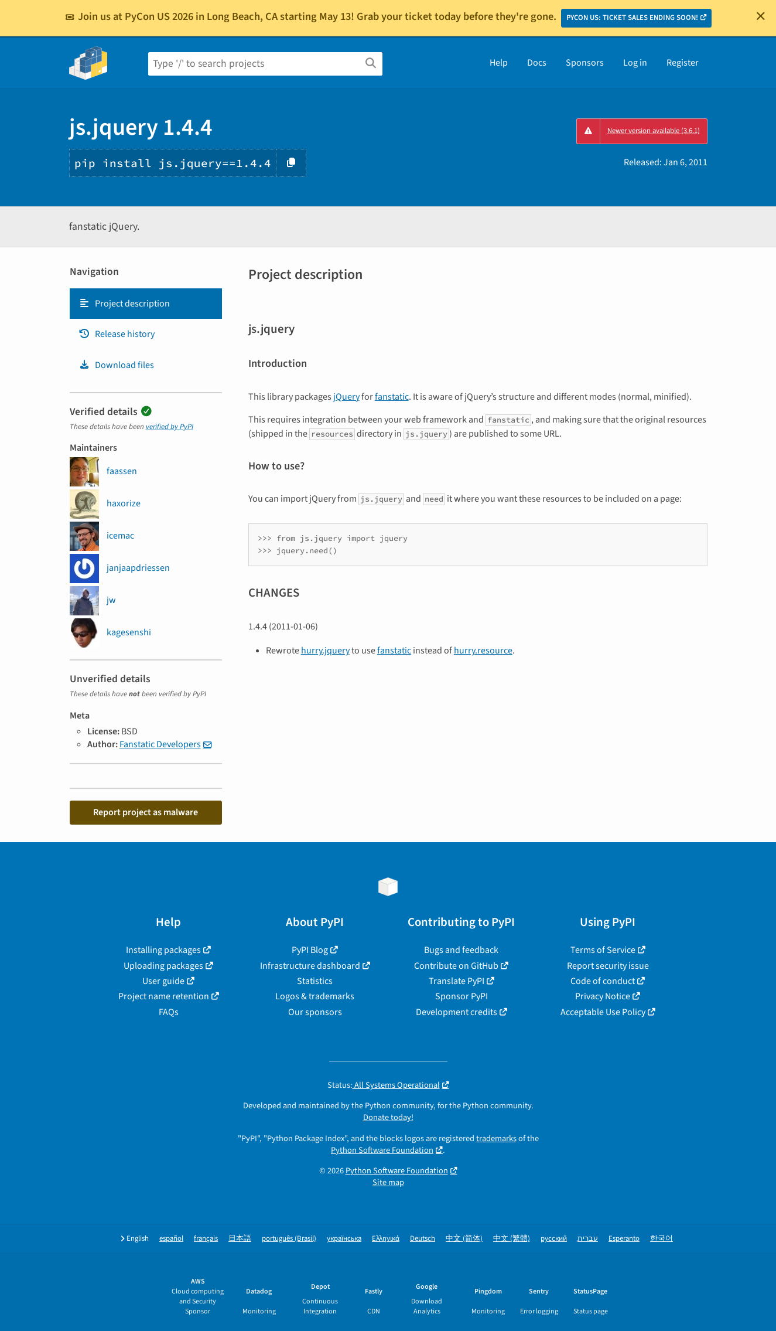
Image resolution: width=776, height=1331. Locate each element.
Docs (536, 62)
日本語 (239, 1239)
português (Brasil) (289, 1239)
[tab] (146, 303)
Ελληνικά (385, 1239)
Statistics (315, 981)
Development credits (456, 1012)
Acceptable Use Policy (602, 1012)
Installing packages (163, 950)
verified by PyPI (169, 426)
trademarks (496, 1138)
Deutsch (422, 1239)
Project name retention (163, 996)
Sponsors (585, 62)
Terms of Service (602, 950)
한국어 (661, 1239)
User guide (163, 981)
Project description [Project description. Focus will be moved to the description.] (124, 303)
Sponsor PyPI (461, 996)
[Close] (760, 15)
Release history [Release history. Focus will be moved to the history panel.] (116, 334)
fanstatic (392, 396)
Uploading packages (163, 965)
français (206, 1239)
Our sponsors (315, 1012)
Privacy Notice (602, 996)
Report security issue (608, 965)
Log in (635, 62)
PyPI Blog (310, 950)
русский (554, 1239)
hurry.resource (483, 650)
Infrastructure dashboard (310, 965)
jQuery (346, 396)
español (171, 1239)
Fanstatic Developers (160, 744)
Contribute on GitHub (456, 965)
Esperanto (624, 1239)
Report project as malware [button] (145, 812)
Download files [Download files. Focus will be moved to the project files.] (116, 365)
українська (344, 1239)
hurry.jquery (325, 650)
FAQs (169, 1012)
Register (682, 62)
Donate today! (388, 1117)
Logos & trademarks (314, 996)
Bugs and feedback (461, 950)
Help (499, 62)
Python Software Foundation (382, 1150)
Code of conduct (602, 981)
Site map (388, 1182)
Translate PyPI (456, 981)
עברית (587, 1239)
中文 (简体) (464, 1239)
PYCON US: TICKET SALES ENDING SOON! (632, 17)
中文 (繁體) (511, 1239)
